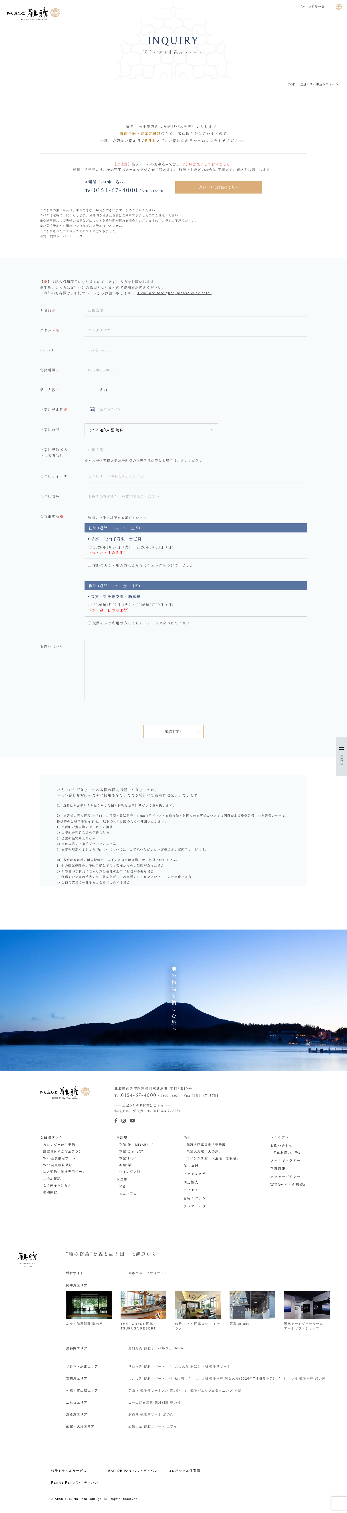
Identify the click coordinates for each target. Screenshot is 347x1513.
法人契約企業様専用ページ (64, 1170)
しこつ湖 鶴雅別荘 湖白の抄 (234, 1377)
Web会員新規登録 (57, 1163)
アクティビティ (197, 1172)
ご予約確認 (52, 1177)
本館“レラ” (127, 1156)
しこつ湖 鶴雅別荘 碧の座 (305, 1377)
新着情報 (278, 1166)
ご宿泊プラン (51, 1135)
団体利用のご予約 (287, 1151)
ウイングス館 (130, 1170)
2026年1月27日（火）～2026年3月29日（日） (134, 545)
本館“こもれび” (131, 1150)
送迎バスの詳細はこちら (218, 187)
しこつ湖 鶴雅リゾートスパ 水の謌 (156, 1377)
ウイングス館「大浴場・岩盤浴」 (213, 1156)
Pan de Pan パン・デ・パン (74, 1481)
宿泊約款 (50, 1190)
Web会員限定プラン (59, 1156)
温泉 (187, 1135)
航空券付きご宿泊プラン (62, 1150)
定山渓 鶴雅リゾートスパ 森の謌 (154, 1389)
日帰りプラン (195, 1196)
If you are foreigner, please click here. (174, 293)
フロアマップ (195, 1204)
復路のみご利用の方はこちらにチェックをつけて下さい (141, 621)
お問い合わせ (281, 1143)
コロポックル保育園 (184, 1469)
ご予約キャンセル (57, 1183)
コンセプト (279, 1135)
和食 (122, 1185)
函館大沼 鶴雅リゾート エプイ (152, 1425)
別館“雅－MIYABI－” (136, 1143)
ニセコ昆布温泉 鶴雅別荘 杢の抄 (154, 1401)
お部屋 (121, 1135)
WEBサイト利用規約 (288, 1183)
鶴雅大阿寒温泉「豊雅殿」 (208, 1143)
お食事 (121, 1177)
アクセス (191, 1188)
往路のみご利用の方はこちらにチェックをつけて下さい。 (143, 563)
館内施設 (191, 1164)
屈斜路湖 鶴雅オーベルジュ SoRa (155, 1346)
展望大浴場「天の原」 (204, 1150)
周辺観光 (191, 1180)
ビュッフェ (128, 1192)
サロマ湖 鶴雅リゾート (146, 1365)
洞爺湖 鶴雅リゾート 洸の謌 (151, 1413)
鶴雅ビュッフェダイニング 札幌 (216, 1389)
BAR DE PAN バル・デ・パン (132, 1469)
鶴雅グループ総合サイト (147, 1271)
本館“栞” (126, 1163)
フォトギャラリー (285, 1158)
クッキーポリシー (285, 1174)
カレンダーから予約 (59, 1143)
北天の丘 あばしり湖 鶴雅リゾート (203, 1365)
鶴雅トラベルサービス (69, 1469)
